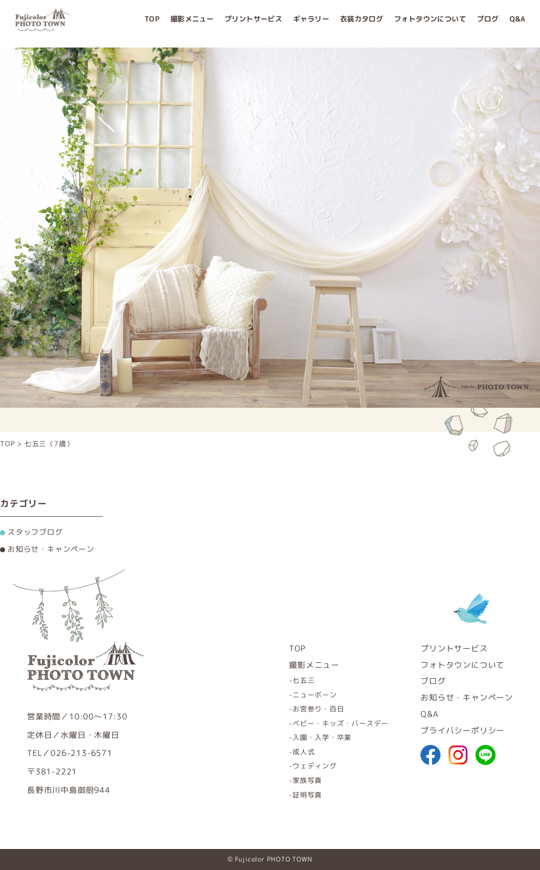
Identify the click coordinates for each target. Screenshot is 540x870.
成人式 (303, 751)
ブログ (487, 24)
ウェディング (314, 765)
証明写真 (307, 794)
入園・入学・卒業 (322, 737)
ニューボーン (314, 694)
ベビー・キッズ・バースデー (340, 723)
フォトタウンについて (430, 24)
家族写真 (307, 780)
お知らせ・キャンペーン (466, 697)
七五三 (303, 680)
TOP (152, 24)
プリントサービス (253, 24)
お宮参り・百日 (318, 708)
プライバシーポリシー (462, 730)
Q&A (517, 24)
